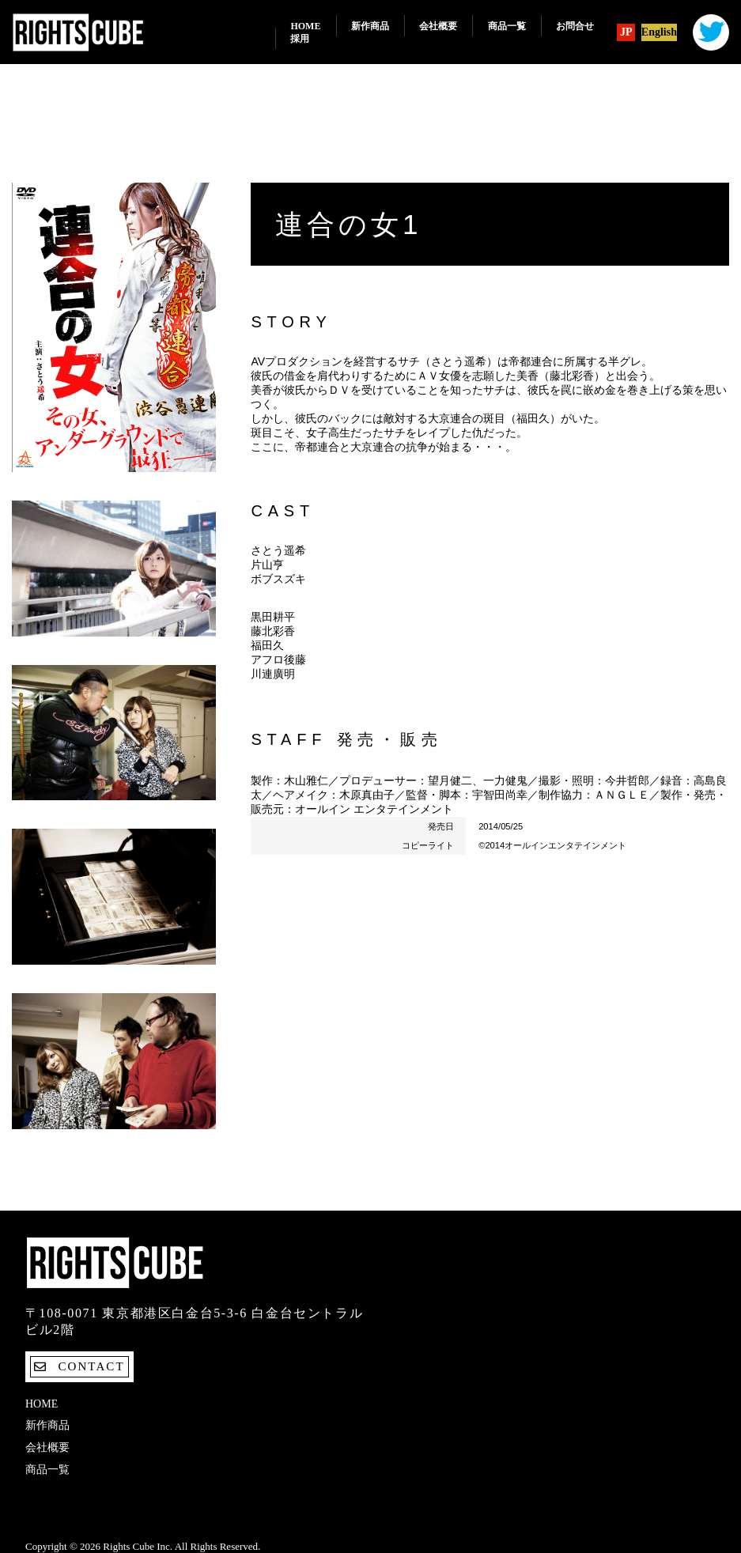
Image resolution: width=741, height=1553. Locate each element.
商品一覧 (507, 26)
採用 (299, 38)
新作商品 (370, 26)
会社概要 (438, 26)
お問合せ (575, 26)
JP (626, 32)
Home (305, 26)
